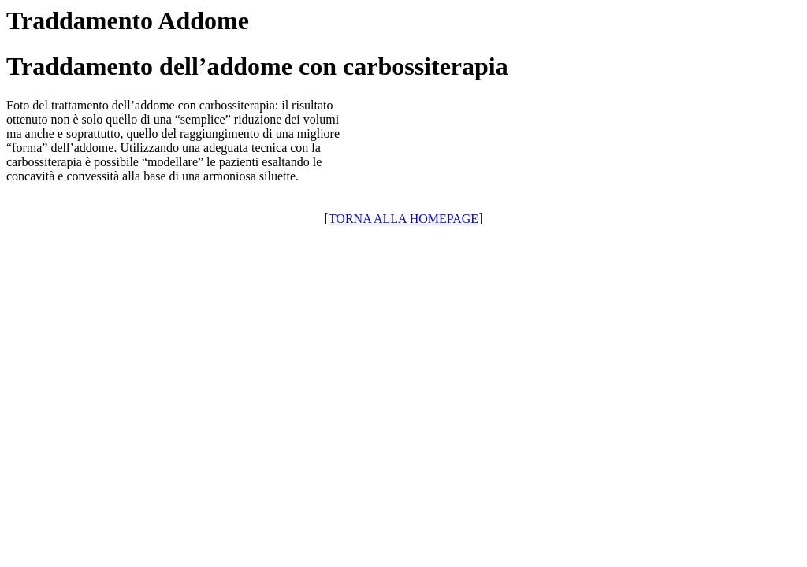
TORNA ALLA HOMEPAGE (403, 218)
